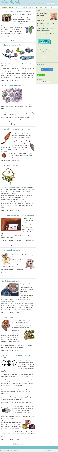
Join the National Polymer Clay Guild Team (15, 356)
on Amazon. (50, 35)
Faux (36, 7)
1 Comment (5, 80)
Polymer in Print (48, 7)
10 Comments (5, 124)
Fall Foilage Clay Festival (15, 334)
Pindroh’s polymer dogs (10, 250)
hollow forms (23, 117)
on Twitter (41, 55)
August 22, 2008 (15, 245)
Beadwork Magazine (24, 345)
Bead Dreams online (9, 165)
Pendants (24, 7)
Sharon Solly (15, 143)
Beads (40, 7)
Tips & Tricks (4, 7)
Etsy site (31, 240)
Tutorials (11, 7)
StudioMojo (46, 30)
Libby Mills (16, 14)
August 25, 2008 (14, 210)
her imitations (11, 113)
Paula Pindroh (16, 255)
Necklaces (17, 7)
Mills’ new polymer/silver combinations (16, 11)
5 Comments (5, 276)
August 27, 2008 (15, 124)
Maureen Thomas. (10, 418)
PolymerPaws (5, 266)
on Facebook (42, 53)
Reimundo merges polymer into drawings (18, 215)
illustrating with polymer (28, 271)
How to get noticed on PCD (52, 450)
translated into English (7, 301)
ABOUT (34, 3)
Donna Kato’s (30, 134)
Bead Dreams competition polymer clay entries (16, 187)
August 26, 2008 (15, 160)
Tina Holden (11, 106)
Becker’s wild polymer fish (11, 45)
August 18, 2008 (14, 439)
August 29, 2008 (14, 40)
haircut (9, 77)
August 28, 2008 (14, 80)
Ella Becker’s (4, 64)
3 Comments (5, 210)
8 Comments (5, 439)
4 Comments (5, 40)
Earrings (31, 7)
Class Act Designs (16, 337)
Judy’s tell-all (11, 381)
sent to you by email (44, 51)
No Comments (5, 160)
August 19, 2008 (14, 350)
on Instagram (42, 57)
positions (14, 388)
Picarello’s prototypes (9, 317)
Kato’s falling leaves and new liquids (15, 129)
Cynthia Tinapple (15, 450)
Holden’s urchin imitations (11, 85)
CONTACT (41, 3)
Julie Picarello (24, 320)
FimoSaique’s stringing (10, 281)
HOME (28, 3)
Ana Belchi (18, 414)
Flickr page (14, 33)
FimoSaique (23, 294)
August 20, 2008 (14, 312)
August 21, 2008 (14, 276)
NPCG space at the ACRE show (22, 398)
